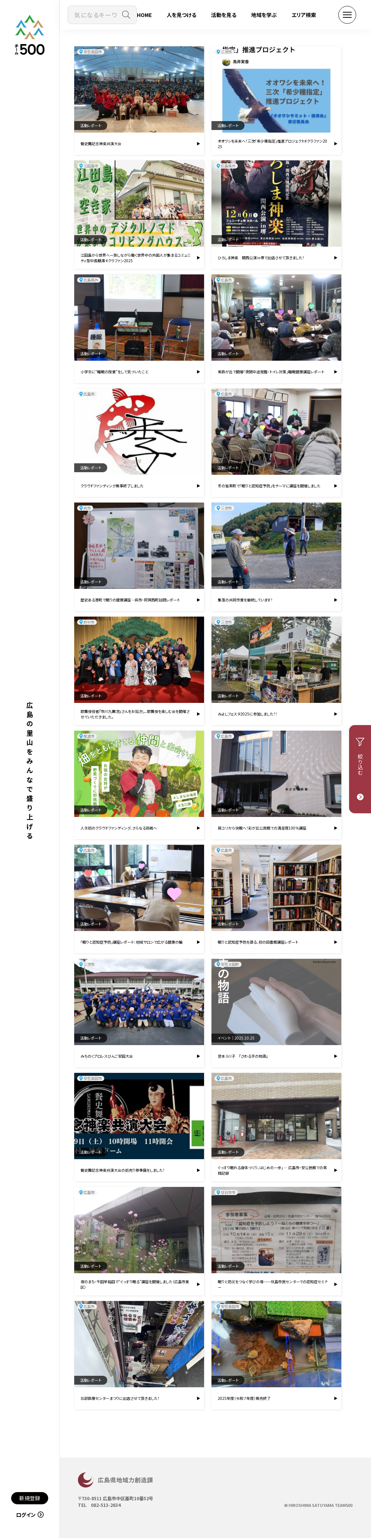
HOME (144, 15)
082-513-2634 (106, 1505)
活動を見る (223, 15)
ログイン (30, 1514)
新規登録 (29, 1498)
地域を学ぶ (264, 15)
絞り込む (360, 764)
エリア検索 (304, 15)
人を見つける (181, 15)
